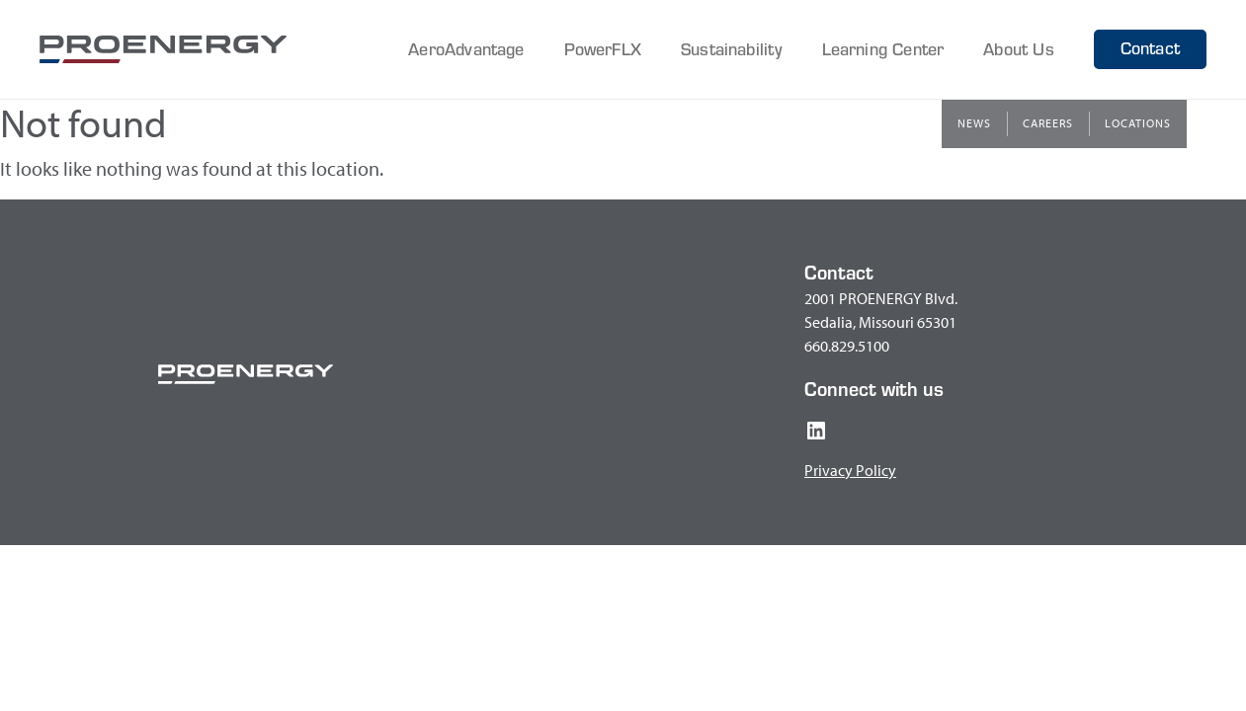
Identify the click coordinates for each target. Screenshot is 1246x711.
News (974, 123)
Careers (1048, 123)
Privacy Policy (850, 470)
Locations (1138, 123)
